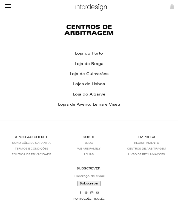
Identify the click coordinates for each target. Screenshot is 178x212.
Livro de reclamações (146, 154)
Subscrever (89, 183)
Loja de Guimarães (89, 74)
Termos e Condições (31, 148)
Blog (89, 142)
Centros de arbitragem (146, 148)
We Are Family (89, 148)
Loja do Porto (89, 53)
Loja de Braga (89, 64)
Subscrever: (89, 168)
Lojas (89, 154)
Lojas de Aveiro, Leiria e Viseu (89, 104)
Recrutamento (146, 142)
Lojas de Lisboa (89, 84)
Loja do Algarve (89, 94)
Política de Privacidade (31, 154)
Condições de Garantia (31, 142)
